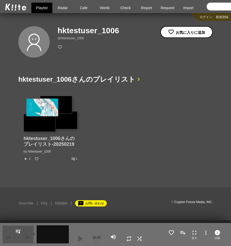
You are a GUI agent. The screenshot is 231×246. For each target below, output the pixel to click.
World (104, 8)
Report (146, 8)
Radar (63, 8)
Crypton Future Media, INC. (193, 202)
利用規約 (61, 203)
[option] (50, 128)
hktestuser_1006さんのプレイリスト (76, 79)
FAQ (44, 203)
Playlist (42, 8)
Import (188, 8)
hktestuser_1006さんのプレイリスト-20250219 (49, 141)
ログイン (206, 17)
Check (125, 8)
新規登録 (222, 17)
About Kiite (25, 203)
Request (167, 8)
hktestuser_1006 (39, 151)
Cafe (84, 8)
